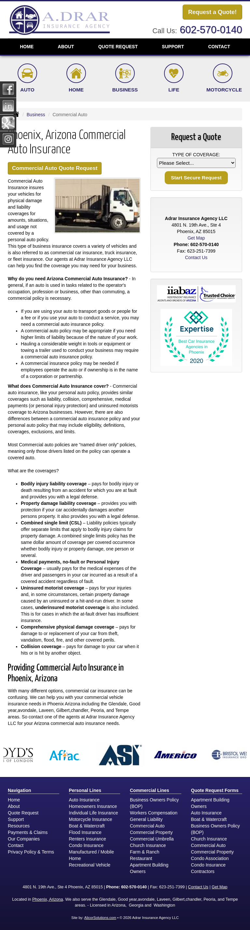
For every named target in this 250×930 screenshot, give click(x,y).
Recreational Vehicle (90, 865)
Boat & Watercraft (87, 825)
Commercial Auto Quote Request (54, 168)
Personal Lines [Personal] (85, 790)
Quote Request (23, 812)
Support (16, 819)
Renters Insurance (87, 838)
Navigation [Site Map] (19, 790)
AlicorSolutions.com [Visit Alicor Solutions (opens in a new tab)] (100, 918)
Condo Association (210, 858)
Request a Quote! (212, 12)
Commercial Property (151, 832)
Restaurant (141, 858)
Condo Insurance (86, 845)
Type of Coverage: (196, 154)
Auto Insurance (84, 799)
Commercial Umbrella (152, 838)
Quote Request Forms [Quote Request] (215, 790)
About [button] (66, 46)
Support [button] (173, 46)
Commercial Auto (147, 825)
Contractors (203, 871)
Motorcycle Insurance (90, 819)
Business (36, 114)
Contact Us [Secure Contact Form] (196, 257)
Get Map (196, 238)
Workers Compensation (153, 812)
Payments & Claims (28, 832)
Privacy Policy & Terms (31, 851)
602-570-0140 (211, 29)
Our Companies (24, 838)
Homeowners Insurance (93, 806)
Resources (19, 825)
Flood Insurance (85, 832)
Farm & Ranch (144, 851)
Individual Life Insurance (93, 812)
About (14, 806)
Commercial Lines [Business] (149, 790)
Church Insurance (148, 845)
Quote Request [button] (118, 46)
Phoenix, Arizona (47, 899)
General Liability (146, 819)
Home (27, 46)
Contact (219, 46)
